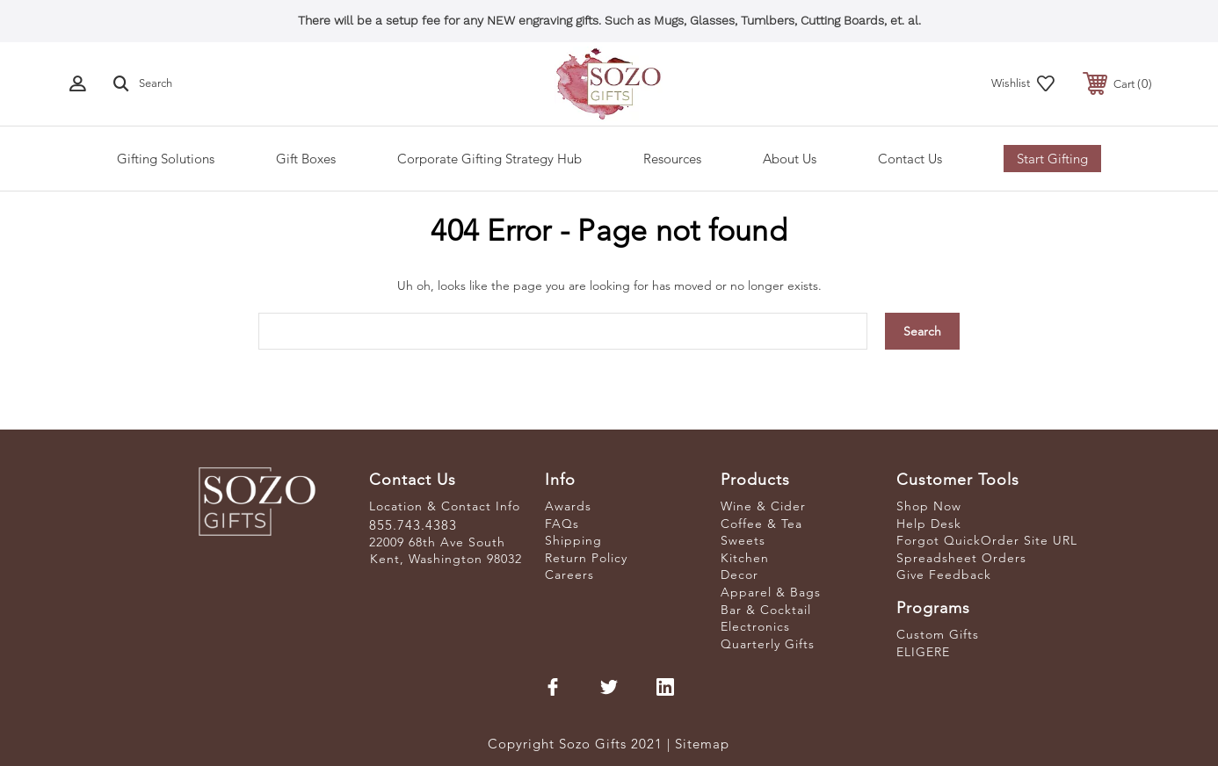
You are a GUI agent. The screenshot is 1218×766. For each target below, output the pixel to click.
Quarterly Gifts (768, 644)
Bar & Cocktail (766, 610)
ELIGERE (923, 652)
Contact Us (910, 158)
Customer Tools (957, 479)
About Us (789, 158)
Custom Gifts (937, 634)
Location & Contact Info (444, 506)
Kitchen (745, 558)
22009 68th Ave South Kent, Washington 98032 (445, 550)
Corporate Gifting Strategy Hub (489, 158)
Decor (739, 574)
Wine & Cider (763, 506)
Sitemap (702, 743)
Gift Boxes (306, 158)
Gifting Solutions (165, 158)
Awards (568, 506)
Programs (933, 608)
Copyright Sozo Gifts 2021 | (581, 743)
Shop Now (928, 506)
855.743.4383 (413, 525)
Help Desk (928, 523)
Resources (672, 158)
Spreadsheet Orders (961, 558)
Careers (569, 574)
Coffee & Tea (761, 523)
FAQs (562, 523)
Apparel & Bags (771, 592)
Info (560, 479)
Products (755, 479)
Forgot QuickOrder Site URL (986, 540)
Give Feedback (943, 574)
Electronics (755, 626)
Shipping (573, 540)
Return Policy (586, 558)
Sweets (743, 540)
